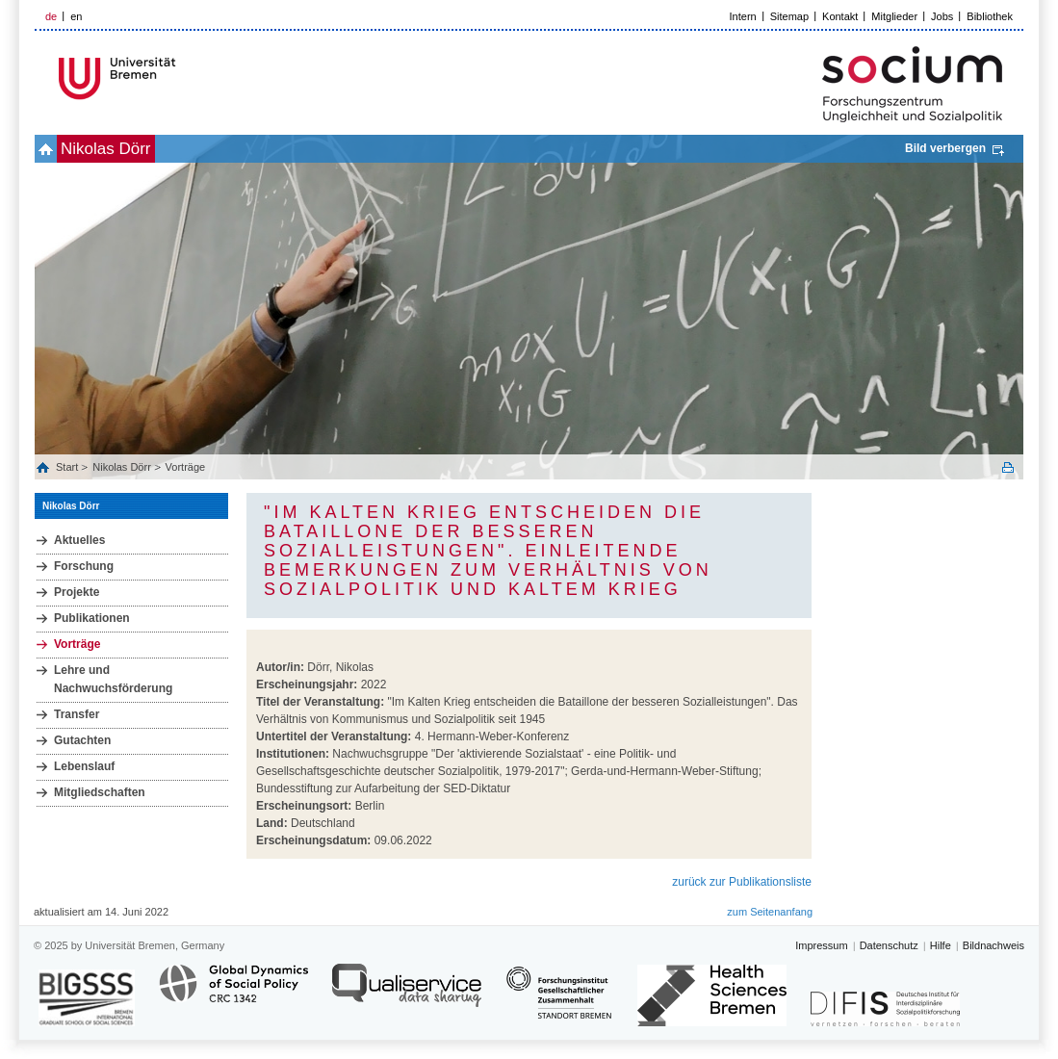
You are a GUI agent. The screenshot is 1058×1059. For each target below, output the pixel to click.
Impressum (821, 945)
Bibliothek (990, 16)
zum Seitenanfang (770, 911)
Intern (743, 16)
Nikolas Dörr (106, 149)
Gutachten (82, 740)
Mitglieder (894, 16)
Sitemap (789, 16)
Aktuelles (79, 540)
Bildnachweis (993, 945)
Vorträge (186, 467)
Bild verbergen (945, 148)
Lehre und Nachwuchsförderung (113, 679)
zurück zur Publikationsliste (742, 882)
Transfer (76, 714)
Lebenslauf (84, 766)
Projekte (76, 592)
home (46, 149)
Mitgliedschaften (99, 792)
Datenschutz (889, 945)
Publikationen (92, 618)
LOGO (182, 78)
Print (1008, 467)
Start (68, 467)
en (76, 16)
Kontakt (840, 16)
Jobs (942, 16)
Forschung (84, 566)
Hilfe (940, 945)
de (51, 16)
